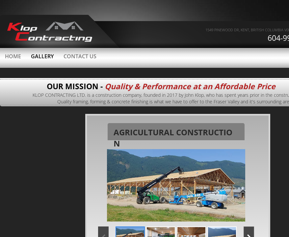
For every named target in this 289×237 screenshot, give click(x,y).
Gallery (42, 56)
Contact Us (80, 56)
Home (13, 56)
